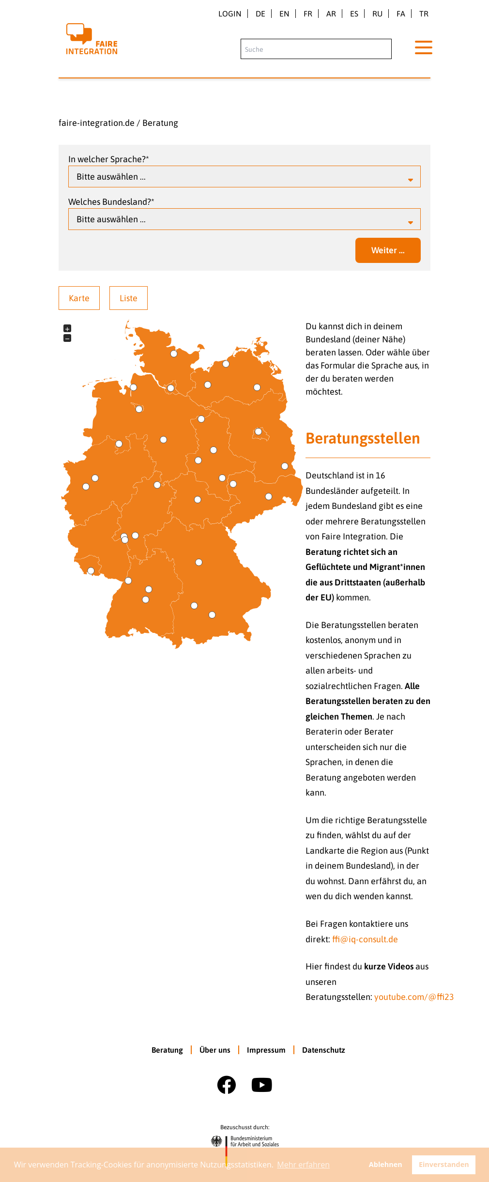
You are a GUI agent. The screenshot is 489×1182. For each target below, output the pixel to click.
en (284, 13)
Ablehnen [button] (385, 1164)
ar (331, 13)
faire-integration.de (97, 123)
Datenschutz (323, 1049)
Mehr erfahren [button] (303, 1164)
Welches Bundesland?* (111, 202)
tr (423, 13)
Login (230, 13)
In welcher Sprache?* (108, 159)
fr (308, 13)
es (354, 13)
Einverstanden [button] (444, 1164)
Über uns (214, 1049)
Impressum (266, 1049)
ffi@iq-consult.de (365, 939)
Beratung (160, 123)
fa (401, 13)
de (260, 13)
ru (377, 13)
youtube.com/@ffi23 (414, 997)
